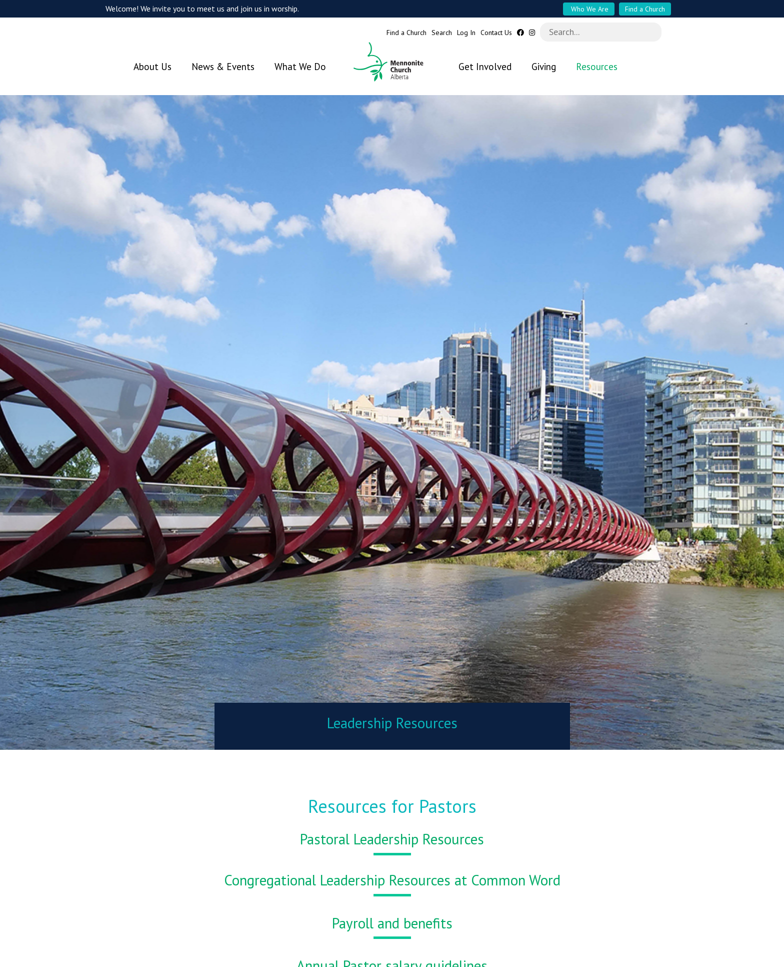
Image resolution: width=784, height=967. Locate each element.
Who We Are (588, 9)
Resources (597, 67)
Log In (466, 33)
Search (442, 33)
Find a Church (645, 9)
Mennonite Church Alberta (392, 62)
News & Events (223, 67)
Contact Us (496, 33)
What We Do (300, 67)
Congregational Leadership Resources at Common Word (392, 874)
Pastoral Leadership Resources (392, 833)
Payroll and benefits (392, 917)
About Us (153, 67)
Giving (544, 67)
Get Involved (485, 67)
